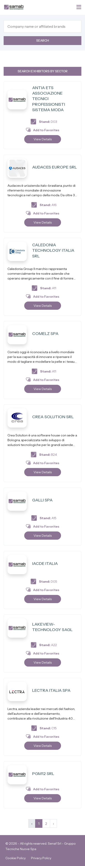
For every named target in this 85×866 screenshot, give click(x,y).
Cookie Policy (15, 858)
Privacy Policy (41, 858)
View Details (43, 139)
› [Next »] (53, 823)
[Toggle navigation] (79, 7)
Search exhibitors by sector (43, 71)
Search (42, 40)
